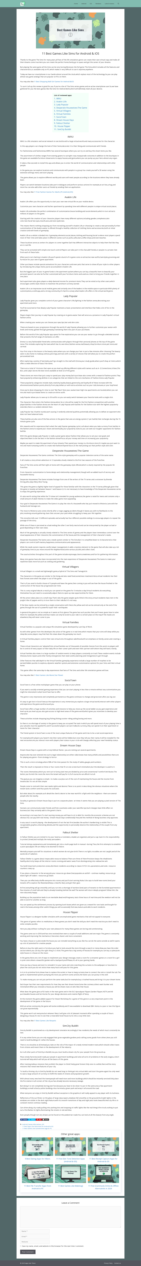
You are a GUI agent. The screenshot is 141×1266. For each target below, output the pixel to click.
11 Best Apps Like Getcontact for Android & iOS (37, 1126)
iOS (91, 3)
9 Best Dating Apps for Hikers (37, 1159)
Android (83, 3)
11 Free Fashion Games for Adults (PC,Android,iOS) (53, 192)
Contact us (117, 1263)
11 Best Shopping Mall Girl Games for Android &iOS (54, 81)
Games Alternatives (34, 1124)
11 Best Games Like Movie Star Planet (48, 675)
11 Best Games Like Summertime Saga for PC (37, 1128)
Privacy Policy (108, 1263)
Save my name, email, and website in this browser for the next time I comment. (53, 1246)
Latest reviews (109, 3)
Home (76, 3)
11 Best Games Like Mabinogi (70, 1186)
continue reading (98, 873)
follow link (111, 890)
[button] (118, 3)
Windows (98, 3)
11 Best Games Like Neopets (45, 1021)
